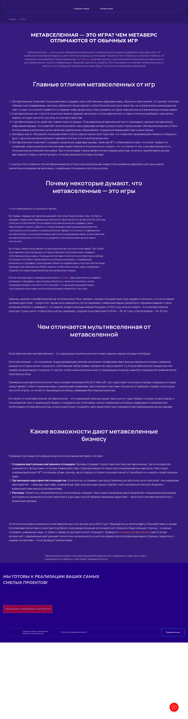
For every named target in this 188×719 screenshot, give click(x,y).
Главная (12, 19)
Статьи (23, 19)
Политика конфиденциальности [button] (74, 632)
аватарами (82, 59)
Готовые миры (106, 9)
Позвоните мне (173, 632)
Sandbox (64, 277)
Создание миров (81, 9)
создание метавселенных (134, 532)
